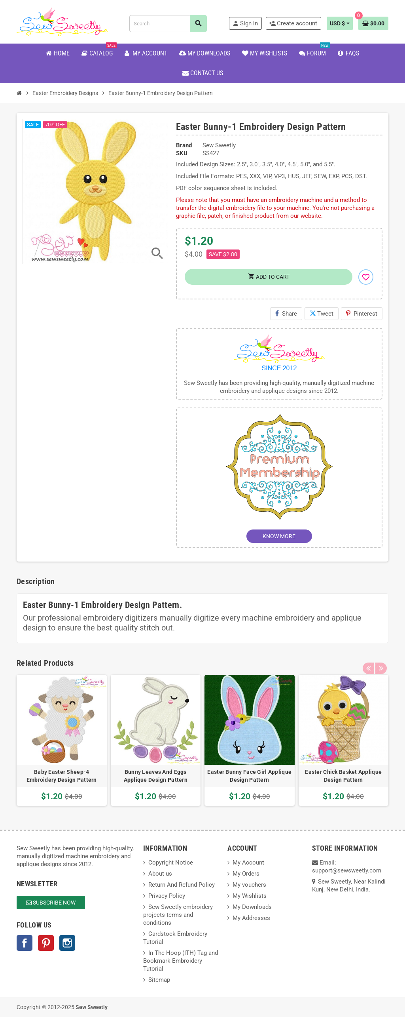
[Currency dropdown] (340, 23)
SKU (181, 153)
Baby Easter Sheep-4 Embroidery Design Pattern (61, 776)
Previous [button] (368, 661)
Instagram (67, 943)
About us (160, 873)
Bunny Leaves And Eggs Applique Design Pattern (155, 776)
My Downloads (252, 906)
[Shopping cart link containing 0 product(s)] (373, 23)
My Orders (246, 873)
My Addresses (251, 918)
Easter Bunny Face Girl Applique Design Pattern (249, 776)
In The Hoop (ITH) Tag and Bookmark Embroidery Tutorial (180, 960)
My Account (248, 862)
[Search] (167, 23)
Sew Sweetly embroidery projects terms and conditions (178, 914)
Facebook (24, 943)
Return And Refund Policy (181, 884)
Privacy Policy (166, 895)
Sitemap (159, 979)
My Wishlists (250, 895)
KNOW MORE (279, 536)
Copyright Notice (170, 862)
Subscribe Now (51, 902)
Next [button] (380, 661)
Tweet (321, 313)
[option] (62, 740)
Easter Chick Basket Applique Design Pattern (343, 776)
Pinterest (361, 313)
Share (286, 313)
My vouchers (249, 884)
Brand (184, 145)
